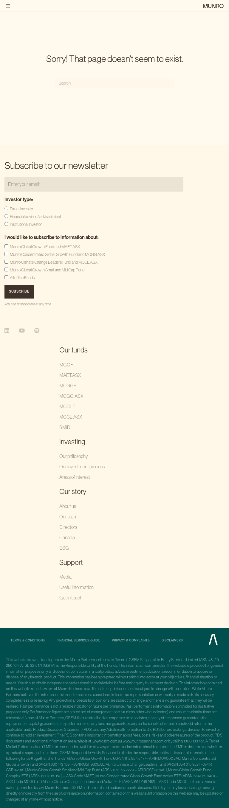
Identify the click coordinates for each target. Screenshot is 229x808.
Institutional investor (26, 224)
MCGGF (67, 385)
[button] (9, 5)
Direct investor (21, 208)
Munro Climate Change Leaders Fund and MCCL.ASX (54, 262)
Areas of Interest (74, 477)
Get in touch (70, 597)
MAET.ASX (70, 375)
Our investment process (82, 466)
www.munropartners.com (143, 741)
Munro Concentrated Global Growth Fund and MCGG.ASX (57, 254)
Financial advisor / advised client (35, 216)
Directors (68, 527)
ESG (64, 548)
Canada (67, 537)
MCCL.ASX (70, 416)
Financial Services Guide (78, 640)
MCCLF (67, 406)
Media (65, 576)
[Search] (114, 83)
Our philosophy (73, 456)
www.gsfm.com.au (107, 741)
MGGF (66, 364)
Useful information (76, 587)
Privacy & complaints (131, 640)
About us (67, 506)
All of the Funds (22, 277)
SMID (64, 427)
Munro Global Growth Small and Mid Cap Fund (47, 270)
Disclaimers (172, 640)
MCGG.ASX (71, 396)
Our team (68, 516)
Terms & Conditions (27, 640)
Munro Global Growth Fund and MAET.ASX (45, 246)
